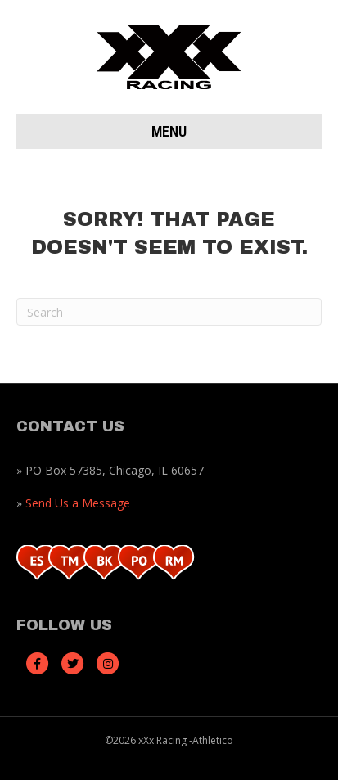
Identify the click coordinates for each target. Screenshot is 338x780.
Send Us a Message (77, 503)
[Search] (169, 312)
